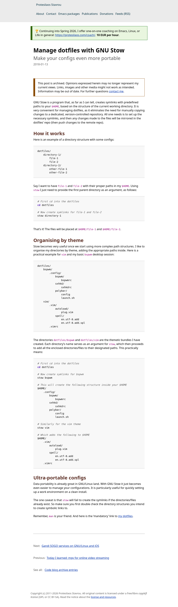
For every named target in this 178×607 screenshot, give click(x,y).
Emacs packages (69, 14)
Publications (90, 14)
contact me (116, 91)
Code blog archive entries (61, 570)
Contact (51, 14)
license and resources (103, 597)
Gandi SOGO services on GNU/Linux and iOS (70, 546)
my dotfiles (125, 516)
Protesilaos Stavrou (48, 5)
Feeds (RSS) (122, 14)
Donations (106, 14)
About (40, 14)
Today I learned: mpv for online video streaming (78, 558)
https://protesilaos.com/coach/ (75, 35)
